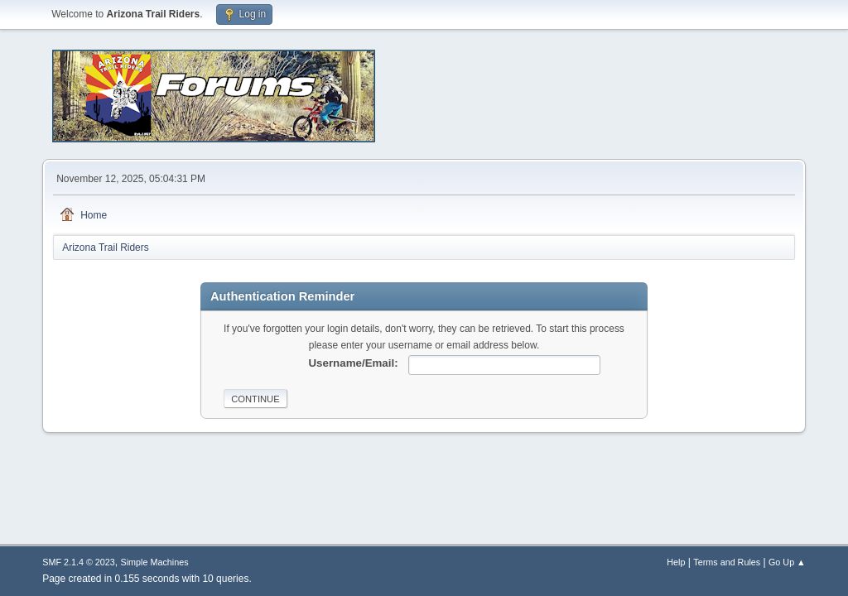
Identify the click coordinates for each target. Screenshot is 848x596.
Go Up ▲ (787, 562)
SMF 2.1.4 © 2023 (78, 562)
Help (676, 562)
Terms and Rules (726, 562)
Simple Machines (155, 562)
